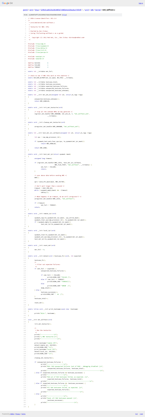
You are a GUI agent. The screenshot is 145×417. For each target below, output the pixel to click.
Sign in (141, 3)
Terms (23, 414)
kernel (98, 10)
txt (136, 414)
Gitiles (12, 414)
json (141, 414)
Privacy (17, 414)
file (64, 15)
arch (87, 10)
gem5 (25, 10)
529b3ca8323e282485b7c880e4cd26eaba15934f (61, 10)
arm (31, 10)
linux (37, 10)
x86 (92, 10)
